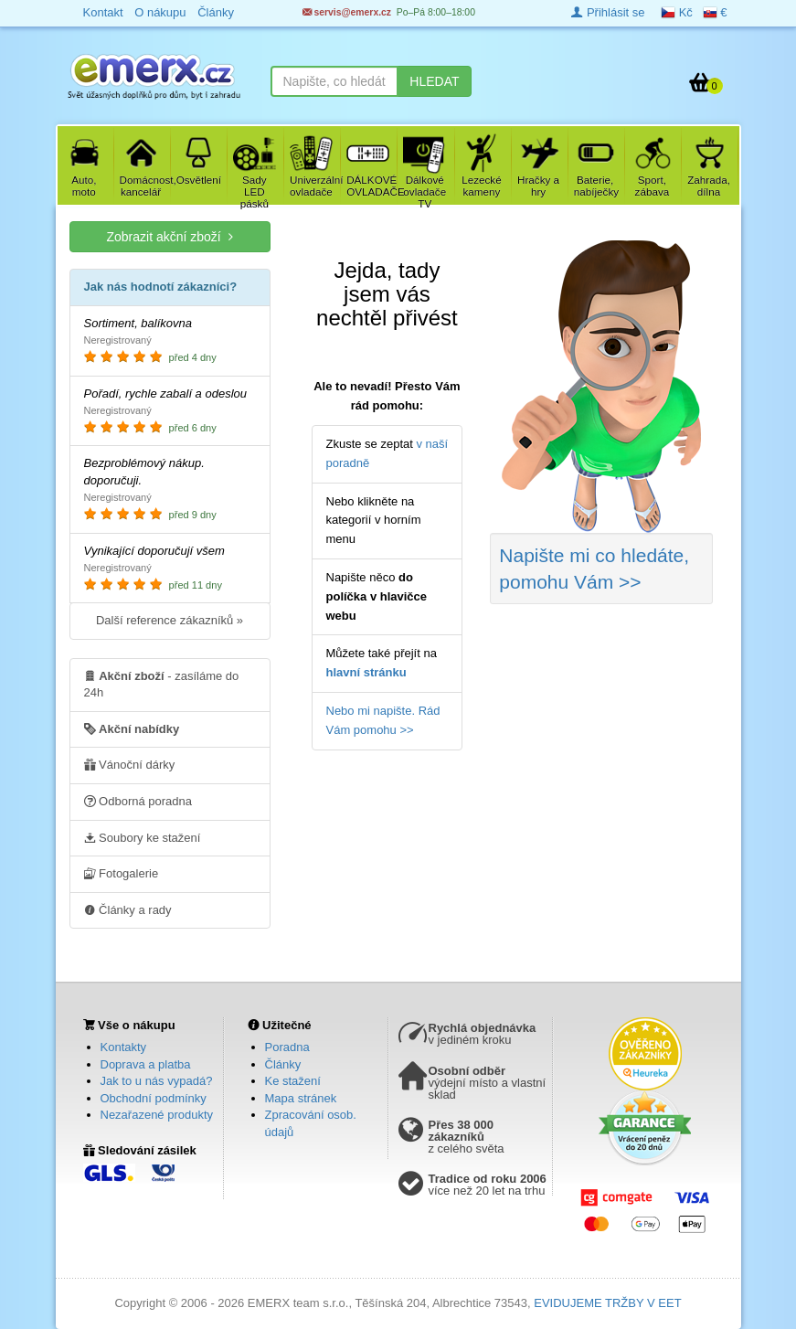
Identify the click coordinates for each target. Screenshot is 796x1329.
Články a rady (128, 909)
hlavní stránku (366, 672)
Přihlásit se (607, 12)
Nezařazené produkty (157, 1115)
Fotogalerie (121, 873)
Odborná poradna (138, 800)
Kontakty (124, 1047)
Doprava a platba (146, 1064)
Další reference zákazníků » (169, 620)
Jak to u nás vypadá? (157, 1081)
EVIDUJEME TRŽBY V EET (607, 1303)
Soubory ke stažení (142, 837)
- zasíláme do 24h (161, 683)
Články (283, 1064)
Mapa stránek (301, 1098)
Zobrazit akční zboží (169, 236)
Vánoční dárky (129, 764)
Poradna (287, 1047)
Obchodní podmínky (154, 1098)
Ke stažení (293, 1081)
